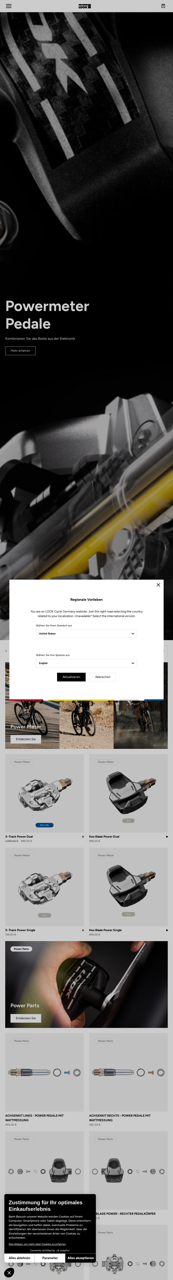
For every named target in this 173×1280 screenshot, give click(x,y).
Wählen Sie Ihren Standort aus (54, 625)
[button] (9, 1272)
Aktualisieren (71, 677)
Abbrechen (102, 677)
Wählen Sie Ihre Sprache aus (53, 655)
